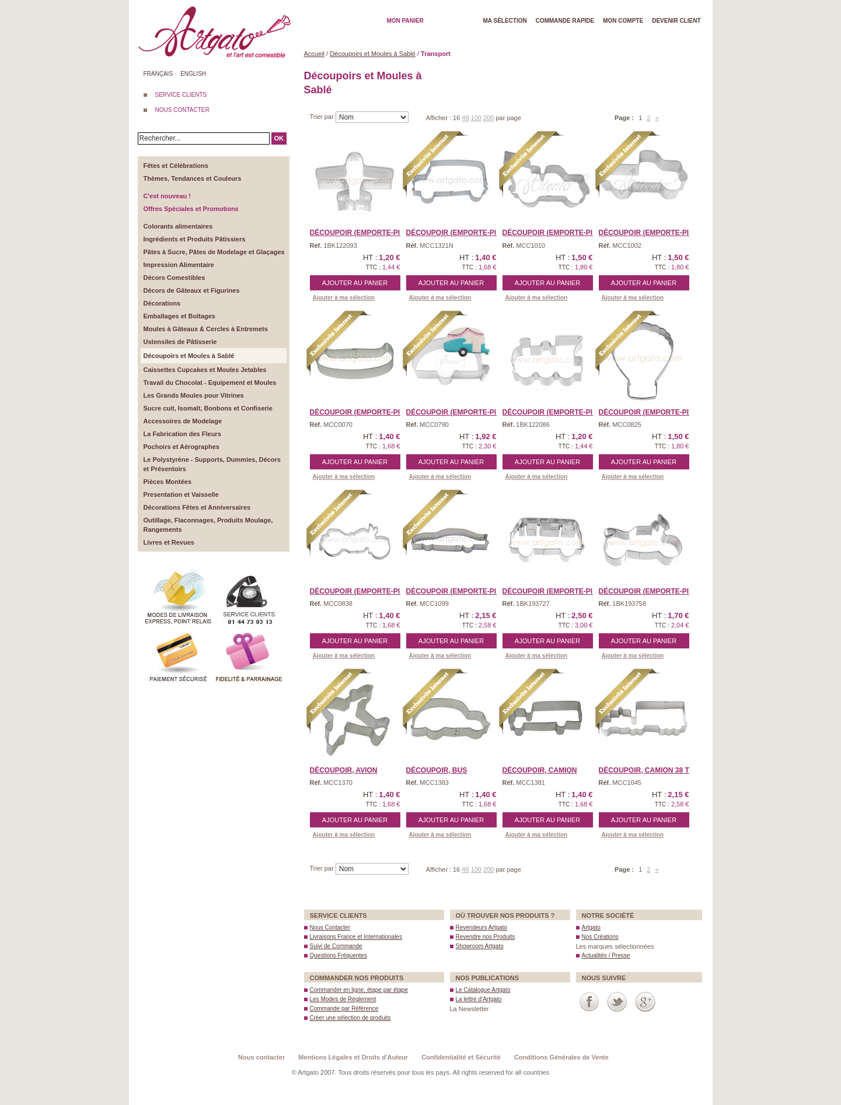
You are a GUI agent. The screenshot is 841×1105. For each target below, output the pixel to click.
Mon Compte (623, 20)
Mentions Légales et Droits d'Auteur (353, 1057)
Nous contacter (261, 1057)
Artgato (591, 927)
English (193, 74)
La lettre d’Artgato (479, 999)
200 (488, 117)
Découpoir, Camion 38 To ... (651, 770)
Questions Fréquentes (338, 955)
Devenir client (676, 20)
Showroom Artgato (480, 946)
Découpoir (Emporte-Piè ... (553, 233)
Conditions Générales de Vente (561, 1057)
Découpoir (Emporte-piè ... (361, 233)
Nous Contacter (330, 927)
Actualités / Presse (606, 955)
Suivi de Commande (336, 946)
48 (465, 117)
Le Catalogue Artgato (483, 990)
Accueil (314, 53)
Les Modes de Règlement (343, 999)
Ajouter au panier (355, 282)
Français (158, 74)
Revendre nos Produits (485, 937)
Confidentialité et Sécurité (461, 1057)
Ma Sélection (505, 20)
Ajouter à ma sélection (344, 297)
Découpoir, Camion (539, 770)
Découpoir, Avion (344, 770)
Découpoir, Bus (436, 770)
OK (279, 138)
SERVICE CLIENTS (181, 95)
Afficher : (439, 117)
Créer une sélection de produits (350, 1018)
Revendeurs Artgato (481, 927)
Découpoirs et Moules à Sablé (373, 53)
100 (476, 117)
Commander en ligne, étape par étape (359, 990)
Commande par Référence (344, 1008)
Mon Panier (405, 20)
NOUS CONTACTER (182, 110)
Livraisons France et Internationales (356, 937)
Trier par (323, 116)
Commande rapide (565, 20)
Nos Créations (600, 937)
